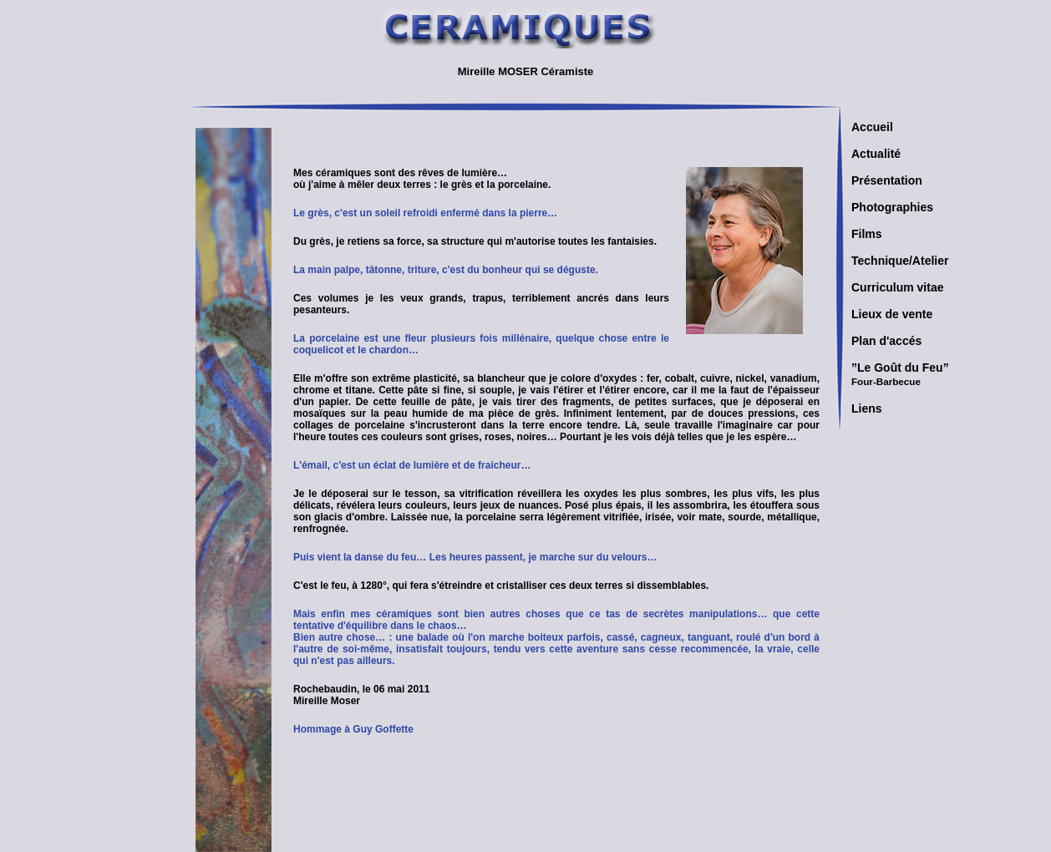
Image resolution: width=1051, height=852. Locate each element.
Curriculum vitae (897, 287)
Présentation (886, 180)
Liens (866, 408)
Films (866, 234)
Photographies (892, 207)
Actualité (876, 153)
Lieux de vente (891, 314)
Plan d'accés (886, 340)
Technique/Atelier (899, 260)
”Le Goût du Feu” (900, 374)
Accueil (872, 127)
